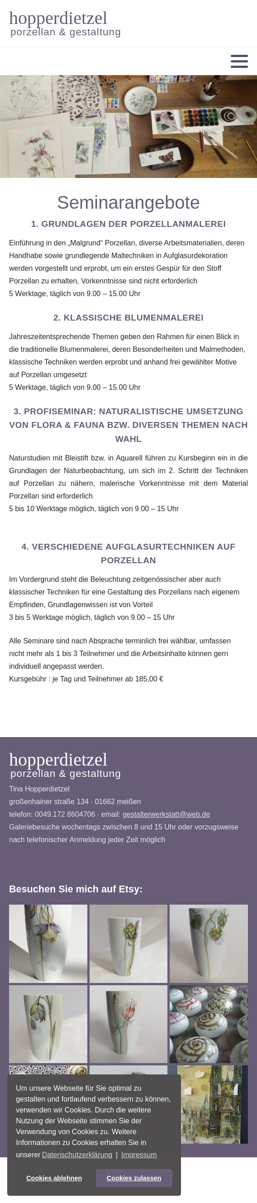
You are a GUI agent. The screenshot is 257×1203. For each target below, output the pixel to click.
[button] (239, 62)
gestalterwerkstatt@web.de (166, 814)
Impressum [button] (139, 1155)
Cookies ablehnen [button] (54, 1178)
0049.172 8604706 (65, 814)
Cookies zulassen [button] (134, 1178)
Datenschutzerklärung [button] (77, 1155)
